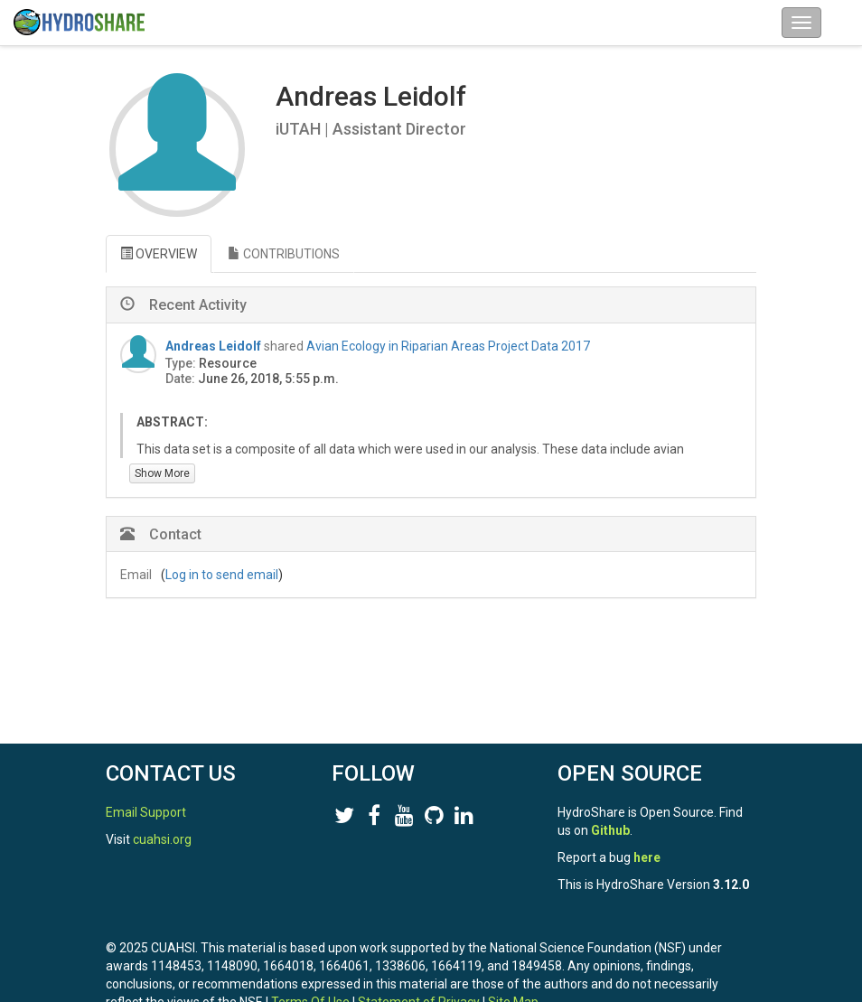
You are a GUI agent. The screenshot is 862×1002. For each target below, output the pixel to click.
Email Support (146, 812)
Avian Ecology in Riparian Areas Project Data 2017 (448, 346)
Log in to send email (221, 574)
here (647, 857)
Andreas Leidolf (213, 346)
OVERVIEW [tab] (158, 254)
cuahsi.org (162, 839)
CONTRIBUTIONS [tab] (284, 254)
